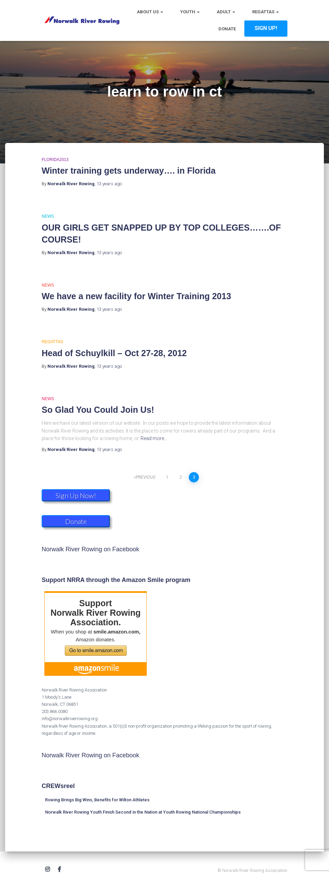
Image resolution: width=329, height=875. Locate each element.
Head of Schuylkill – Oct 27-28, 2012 (114, 353)
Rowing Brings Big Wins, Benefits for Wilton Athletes (97, 799)
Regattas (52, 341)
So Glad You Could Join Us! (98, 409)
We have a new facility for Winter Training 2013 (136, 296)
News (48, 216)
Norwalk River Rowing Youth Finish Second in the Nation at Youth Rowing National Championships (143, 812)
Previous (145, 477)
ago (109, 183)
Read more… (154, 438)
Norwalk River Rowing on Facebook (90, 549)
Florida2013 (55, 159)
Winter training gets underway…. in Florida (129, 170)
